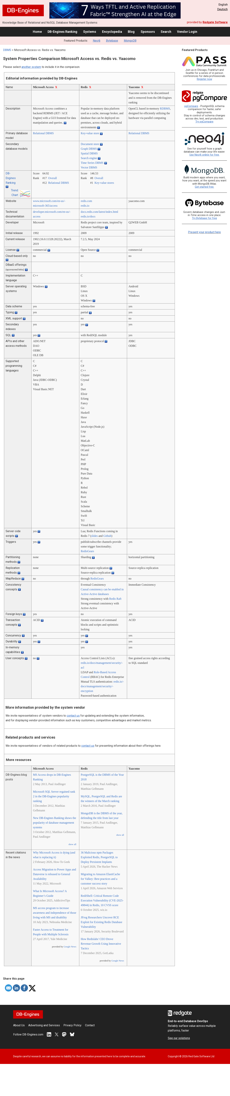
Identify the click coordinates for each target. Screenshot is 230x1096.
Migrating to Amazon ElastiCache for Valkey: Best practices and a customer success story (100, 879)
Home (37, 32)
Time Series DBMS (92, 162)
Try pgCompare (204, 121)
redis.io (85, 205)
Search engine (89, 158)
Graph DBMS (89, 148)
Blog (131, 32)
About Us (19, 1025)
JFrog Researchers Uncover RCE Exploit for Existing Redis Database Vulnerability (101, 922)
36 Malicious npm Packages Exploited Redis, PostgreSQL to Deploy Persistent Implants (99, 857)
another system (31, 67)
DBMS (7, 50)
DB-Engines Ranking (62, 32)
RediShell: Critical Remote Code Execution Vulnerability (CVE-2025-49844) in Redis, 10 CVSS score (102, 900)
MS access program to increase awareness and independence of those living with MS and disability (54, 912)
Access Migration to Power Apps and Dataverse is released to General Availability (54, 874)
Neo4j (96, 40)
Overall (52, 178)
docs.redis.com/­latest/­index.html (99, 211)
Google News (70, 946)
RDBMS (165, 108)
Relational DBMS (43, 133)
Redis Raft (115, 598)
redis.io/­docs (88, 216)
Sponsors (148, 32)
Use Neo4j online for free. (204, 154)
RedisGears (87, 551)
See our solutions (179, 1038)
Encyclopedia (112, 32)
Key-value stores (104, 182)
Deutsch (222, 9)
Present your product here (204, 232)
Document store (90, 144)
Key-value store (90, 133)
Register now (204, 79)
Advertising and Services (44, 1025)
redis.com (86, 200)
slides (94, 535)
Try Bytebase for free (204, 218)
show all (72, 844)
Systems (89, 32)
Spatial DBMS (89, 153)
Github (107, 535)
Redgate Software (215, 22)
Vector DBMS (89, 167)
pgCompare (191, 106)
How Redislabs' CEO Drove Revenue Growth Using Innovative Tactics (101, 943)
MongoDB (130, 40)
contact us (73, 715)
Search (166, 32)
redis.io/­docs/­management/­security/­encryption (102, 686)
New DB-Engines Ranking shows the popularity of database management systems (54, 822)
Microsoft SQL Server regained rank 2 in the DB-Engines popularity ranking (54, 796)
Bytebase (112, 40)
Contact (90, 1025)
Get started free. (204, 186)
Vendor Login (187, 32)
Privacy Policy (72, 1025)
